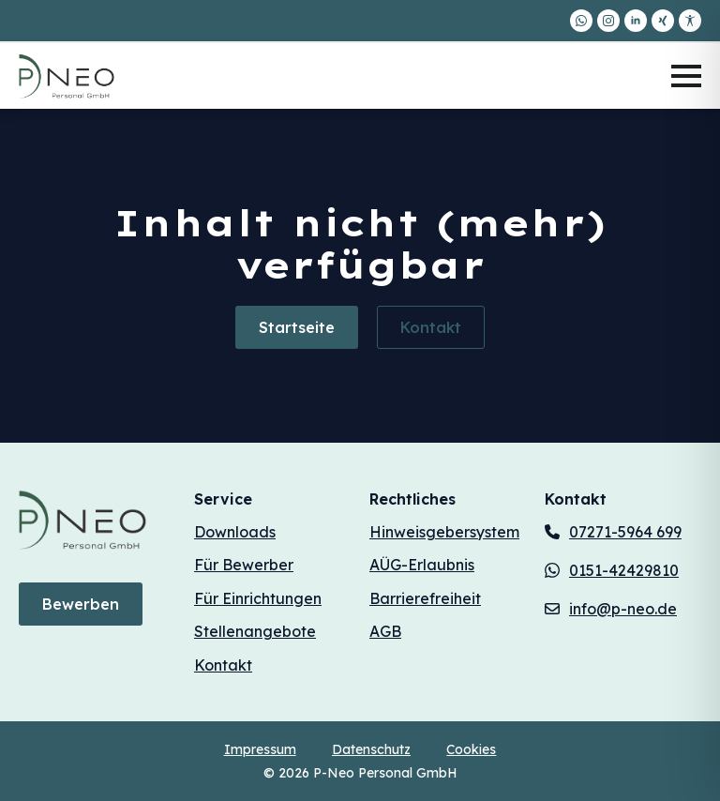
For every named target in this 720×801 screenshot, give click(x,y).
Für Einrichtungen (258, 598)
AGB (385, 631)
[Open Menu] (686, 76)
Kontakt (223, 665)
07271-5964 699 (625, 531)
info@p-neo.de (623, 608)
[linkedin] (635, 20)
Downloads (235, 531)
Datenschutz (371, 749)
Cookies (471, 749)
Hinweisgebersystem (444, 531)
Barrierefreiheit (425, 598)
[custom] (581, 20)
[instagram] (608, 20)
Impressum (260, 749)
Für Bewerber (243, 564)
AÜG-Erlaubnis (421, 564)
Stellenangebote (255, 631)
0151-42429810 (624, 570)
